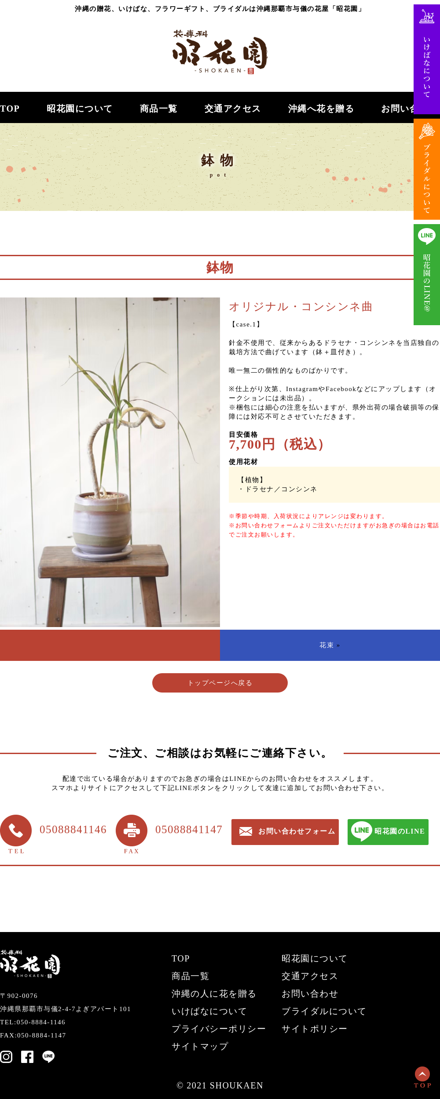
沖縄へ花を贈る (321, 108)
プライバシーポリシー (219, 1029)
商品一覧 (159, 108)
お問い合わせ (409, 108)
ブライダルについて (324, 1011)
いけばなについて (209, 1011)
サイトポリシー (315, 1029)
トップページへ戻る (220, 682)
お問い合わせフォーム (296, 831)
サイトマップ (200, 1046)
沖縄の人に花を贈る (214, 993)
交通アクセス (233, 108)
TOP (10, 108)
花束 (326, 645)
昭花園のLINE (399, 831)
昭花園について (80, 108)
